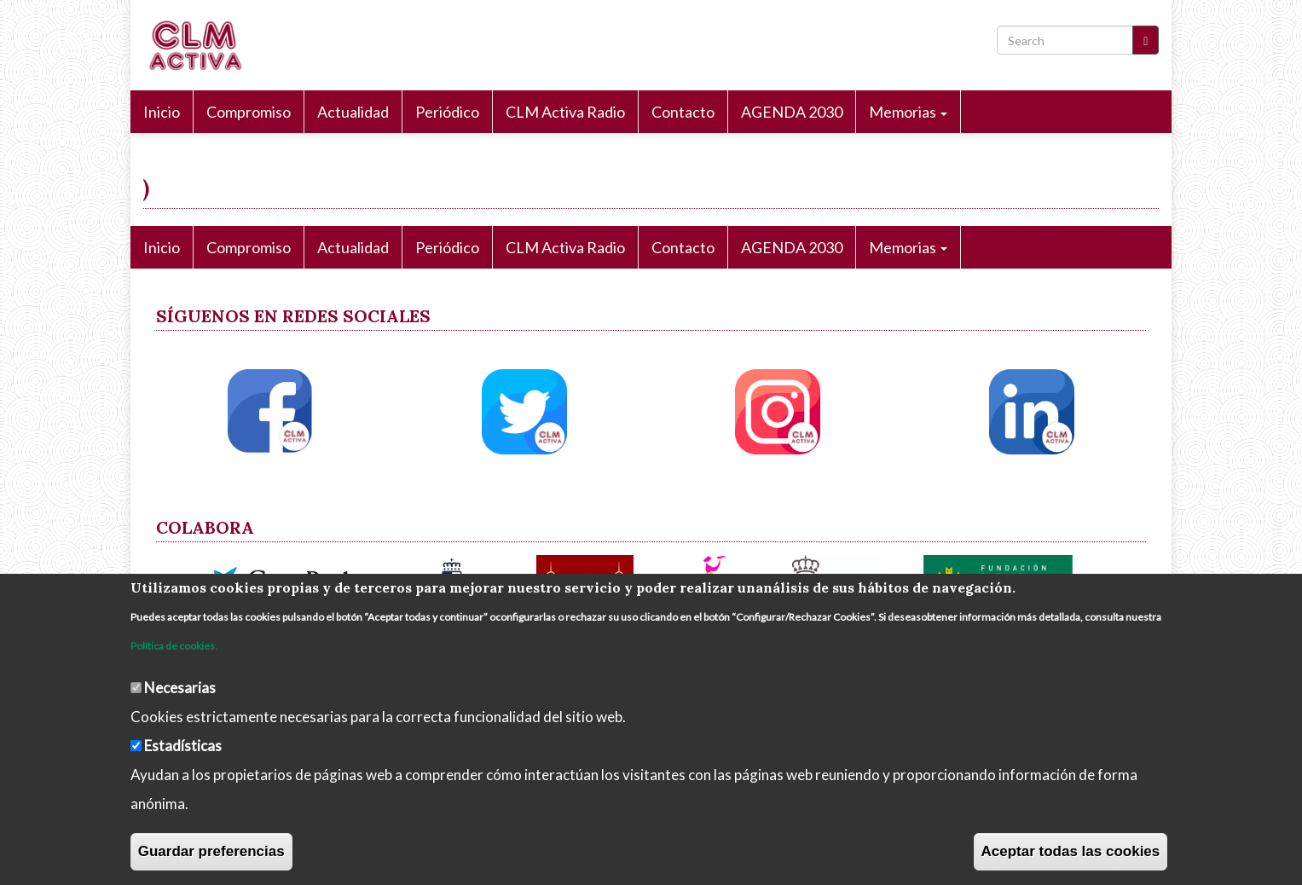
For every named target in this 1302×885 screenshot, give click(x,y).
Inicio (161, 111)
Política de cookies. (173, 645)
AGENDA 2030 (791, 111)
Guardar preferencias (211, 851)
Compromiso (248, 111)
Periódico (447, 111)
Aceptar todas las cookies (1070, 851)
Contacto (683, 111)
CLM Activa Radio (565, 111)
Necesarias (180, 688)
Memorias (908, 111)
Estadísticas (183, 746)
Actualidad (353, 111)
